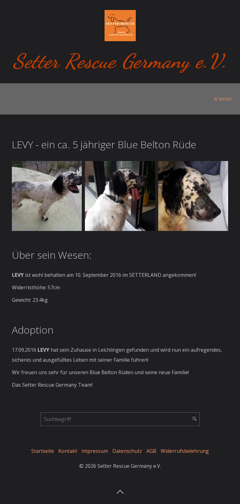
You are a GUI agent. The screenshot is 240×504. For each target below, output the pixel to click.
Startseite (42, 451)
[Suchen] (195, 419)
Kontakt (67, 451)
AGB (151, 451)
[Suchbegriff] (120, 419)
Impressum (94, 451)
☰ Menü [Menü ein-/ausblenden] (223, 99)
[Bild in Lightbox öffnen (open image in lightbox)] (47, 196)
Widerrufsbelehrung (185, 451)
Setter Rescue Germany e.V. (120, 61)
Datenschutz (127, 451)
